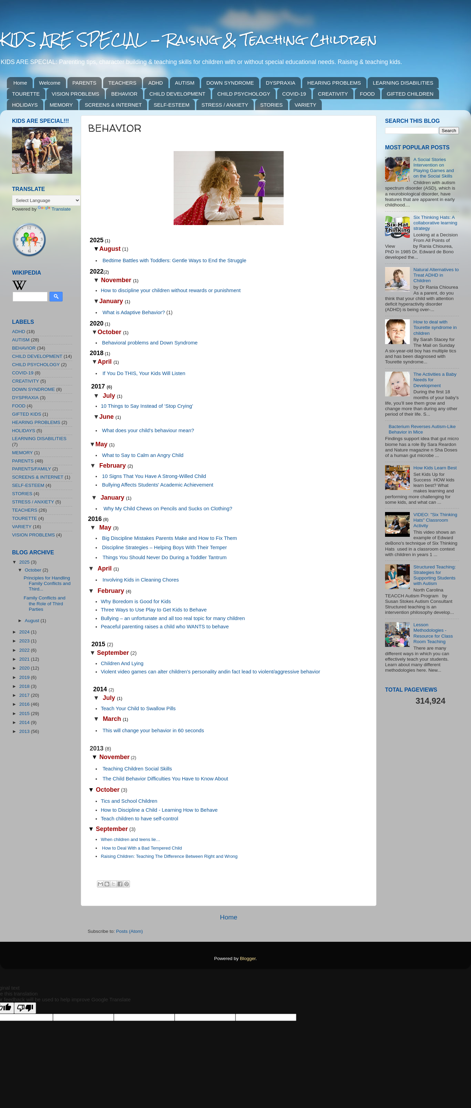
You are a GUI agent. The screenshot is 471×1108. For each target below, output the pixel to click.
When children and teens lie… (130, 839)
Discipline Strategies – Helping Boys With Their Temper (164, 547)
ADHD (155, 83)
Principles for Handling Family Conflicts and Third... (47, 583)
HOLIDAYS (25, 105)
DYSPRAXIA (280, 83)
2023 (25, 640)
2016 (25, 704)
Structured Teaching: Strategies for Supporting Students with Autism (434, 575)
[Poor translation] (25, 1008)
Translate (54, 209)
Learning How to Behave (190, 810)
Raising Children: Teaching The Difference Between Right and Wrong (169, 856)
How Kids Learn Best (435, 467)
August (33, 620)
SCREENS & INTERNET (113, 105)
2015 (25, 713)
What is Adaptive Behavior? (133, 312)
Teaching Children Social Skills (137, 768)
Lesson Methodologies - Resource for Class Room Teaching (433, 633)
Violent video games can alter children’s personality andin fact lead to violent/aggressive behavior (210, 671)
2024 (25, 632)
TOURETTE (26, 94)
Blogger (248, 958)
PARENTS (85, 83)
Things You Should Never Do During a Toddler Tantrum (164, 557)
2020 (25, 668)
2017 (25, 695)
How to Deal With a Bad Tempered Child (142, 848)
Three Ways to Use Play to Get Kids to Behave (154, 609)
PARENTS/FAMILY (31, 468)
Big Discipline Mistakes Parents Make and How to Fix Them (169, 538)
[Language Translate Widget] (46, 200)
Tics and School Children (129, 801)
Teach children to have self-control (139, 818)
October (34, 570)
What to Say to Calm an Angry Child (143, 455)
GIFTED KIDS (26, 414)
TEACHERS (122, 83)
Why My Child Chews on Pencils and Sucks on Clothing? (167, 508)
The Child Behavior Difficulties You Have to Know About (165, 778)
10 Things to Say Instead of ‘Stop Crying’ (147, 406)
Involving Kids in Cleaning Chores (140, 580)
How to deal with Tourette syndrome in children (435, 327)
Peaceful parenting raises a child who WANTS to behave (165, 626)
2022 (25, 650)
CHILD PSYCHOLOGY (243, 94)
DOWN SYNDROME (230, 83)
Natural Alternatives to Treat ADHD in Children (436, 275)
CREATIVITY (333, 94)
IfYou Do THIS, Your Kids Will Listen (143, 373)
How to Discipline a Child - (131, 810)
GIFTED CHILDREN (410, 94)
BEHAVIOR (124, 94)
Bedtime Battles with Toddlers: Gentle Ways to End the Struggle (174, 260)
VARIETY (305, 105)
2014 (25, 722)
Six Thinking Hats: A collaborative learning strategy (435, 223)
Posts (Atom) (129, 931)
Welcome (50, 83)
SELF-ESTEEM (171, 105)
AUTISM (185, 83)
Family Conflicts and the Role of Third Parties (45, 603)
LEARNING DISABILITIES (403, 83)
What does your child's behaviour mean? (148, 430)
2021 (25, 659)
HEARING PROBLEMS (334, 83)
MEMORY (61, 105)
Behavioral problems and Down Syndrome (150, 342)
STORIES (271, 105)
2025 (25, 562)
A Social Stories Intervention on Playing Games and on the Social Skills (433, 168)
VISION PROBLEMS (75, 94)
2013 (25, 731)
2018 (25, 686)
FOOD (367, 94)
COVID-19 (294, 94)
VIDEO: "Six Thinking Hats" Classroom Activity (435, 520)
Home (20, 83)
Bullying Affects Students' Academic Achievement (157, 485)
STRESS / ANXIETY (224, 105)
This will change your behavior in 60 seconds (153, 730)
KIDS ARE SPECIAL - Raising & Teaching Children (188, 39)
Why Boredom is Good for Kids (136, 601)
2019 (25, 677)
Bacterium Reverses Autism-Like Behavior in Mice (422, 429)
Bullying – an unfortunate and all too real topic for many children (173, 618)
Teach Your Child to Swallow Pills (138, 708)
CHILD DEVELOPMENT (178, 94)
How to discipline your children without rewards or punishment (171, 290)
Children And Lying (122, 663)
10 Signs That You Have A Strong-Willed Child (154, 476)
